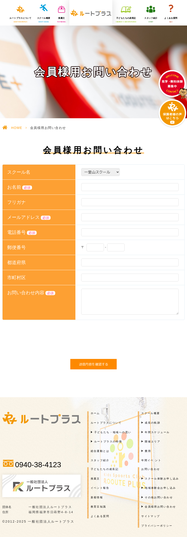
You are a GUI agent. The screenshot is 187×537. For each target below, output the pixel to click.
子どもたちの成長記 (126, 20)
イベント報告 (100, 487)
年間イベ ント (151, 460)
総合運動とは (100, 451)
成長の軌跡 (152, 422)
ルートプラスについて (20, 20)
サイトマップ (150, 516)
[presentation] (93, 341)
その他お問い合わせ (159, 497)
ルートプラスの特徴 (108, 441)
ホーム (95, 413)
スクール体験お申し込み (162, 478)
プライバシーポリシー (156, 525)
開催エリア (152, 441)
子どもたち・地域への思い (113, 432)
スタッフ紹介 (150, 20)
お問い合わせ (150, 469)
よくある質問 (170, 20)
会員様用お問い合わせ (160, 506)
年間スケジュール (157, 432)
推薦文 (61, 20)
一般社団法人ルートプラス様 (91, 13)
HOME (16, 128)
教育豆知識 (98, 506)
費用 (148, 451)
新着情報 (97, 497)
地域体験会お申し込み (160, 487)
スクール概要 (43, 20)
